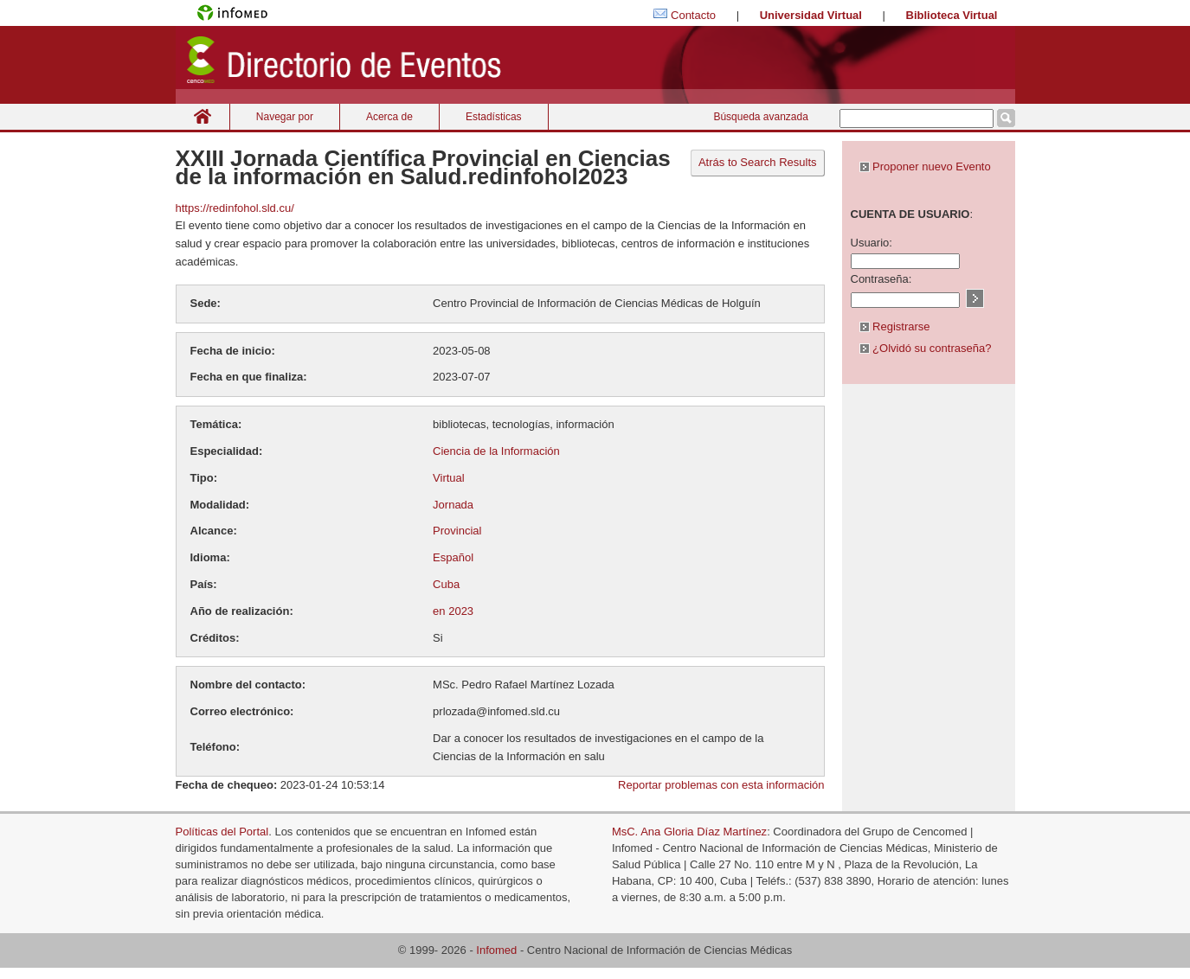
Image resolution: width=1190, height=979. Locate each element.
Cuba (446, 584)
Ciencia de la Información (496, 451)
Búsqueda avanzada (760, 117)
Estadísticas (494, 117)
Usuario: (871, 242)
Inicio (202, 116)
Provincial (457, 530)
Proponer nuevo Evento (925, 166)
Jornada (453, 504)
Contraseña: (881, 278)
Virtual (449, 477)
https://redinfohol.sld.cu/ (235, 208)
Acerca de (389, 117)
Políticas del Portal (222, 831)
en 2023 (453, 611)
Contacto (693, 15)
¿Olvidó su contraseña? (925, 348)
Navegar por (284, 117)
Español (453, 557)
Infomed (496, 950)
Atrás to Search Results (757, 162)
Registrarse (894, 326)
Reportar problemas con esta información (721, 784)
